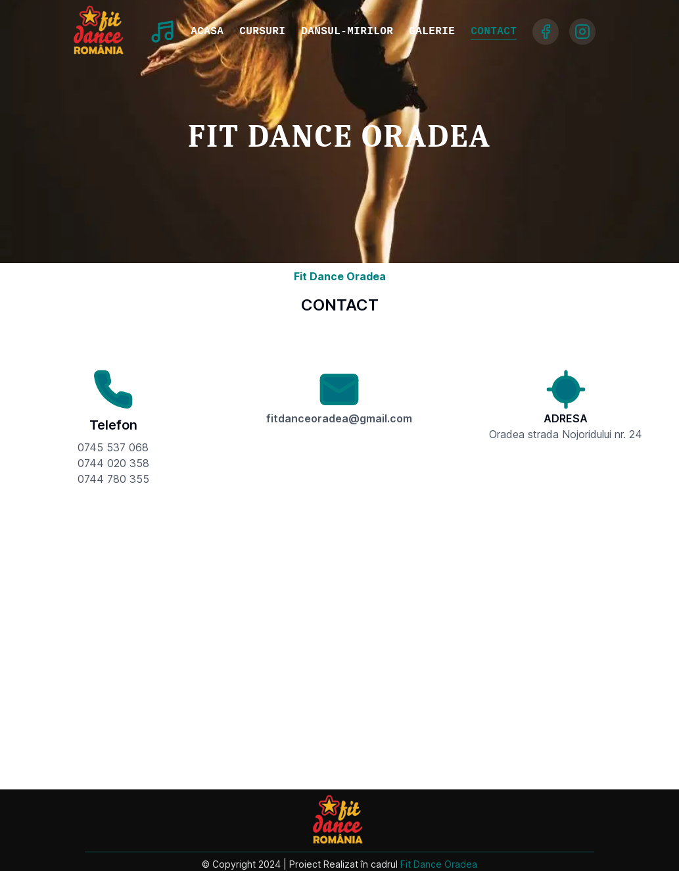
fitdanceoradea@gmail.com (339, 418)
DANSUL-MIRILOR (347, 31)
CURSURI (262, 31)
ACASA (207, 31)
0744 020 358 (113, 463)
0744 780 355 (113, 478)
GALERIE (432, 31)
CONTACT (494, 31)
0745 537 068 (113, 447)
